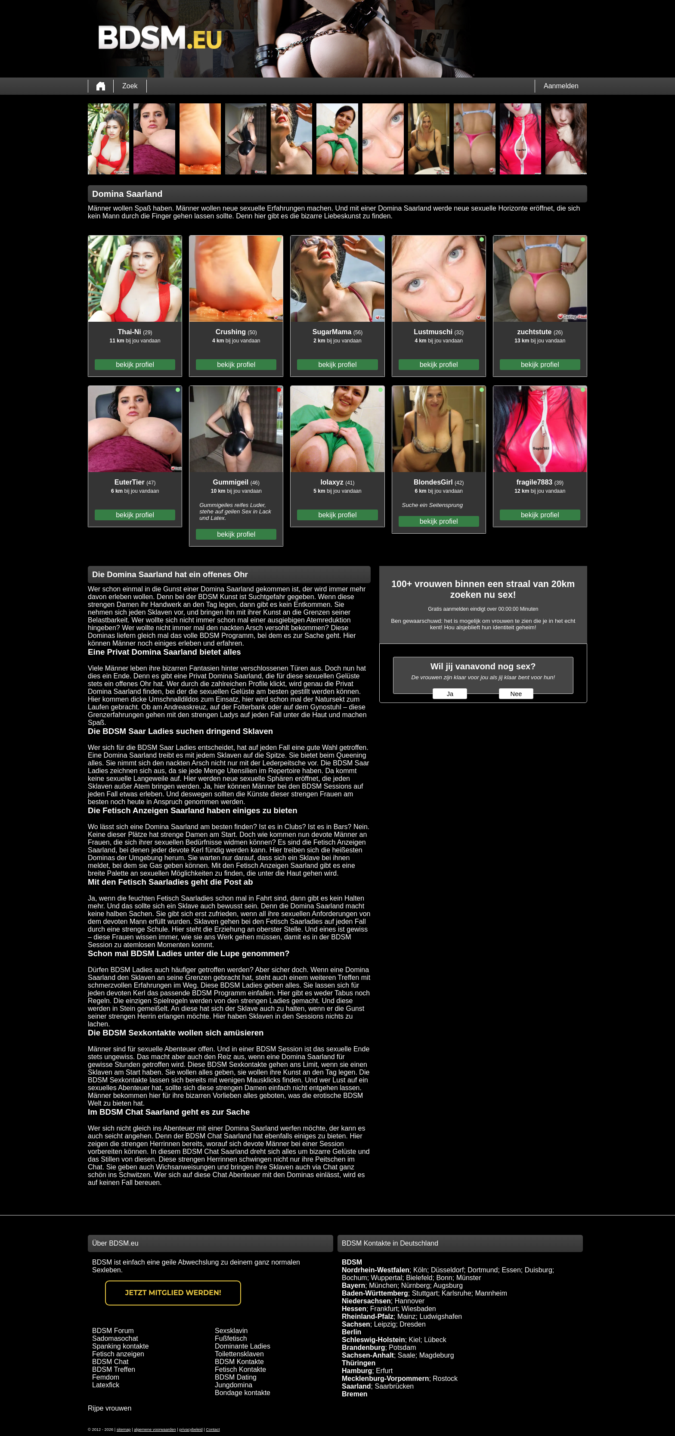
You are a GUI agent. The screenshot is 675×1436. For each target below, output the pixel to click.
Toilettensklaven (239, 1354)
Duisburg (538, 1270)
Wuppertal (387, 1277)
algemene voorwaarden (155, 1429)
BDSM (352, 1262)
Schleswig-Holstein (373, 1339)
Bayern (353, 1285)
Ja (450, 693)
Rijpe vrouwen (109, 1408)
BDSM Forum (113, 1330)
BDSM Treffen (113, 1369)
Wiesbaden (419, 1308)
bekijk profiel (135, 364)
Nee (516, 693)
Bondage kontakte (242, 1392)
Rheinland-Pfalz (367, 1316)
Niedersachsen (366, 1301)
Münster (468, 1277)
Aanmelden (561, 86)
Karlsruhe (456, 1293)
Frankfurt (384, 1308)
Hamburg (357, 1370)
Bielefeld (419, 1277)
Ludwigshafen (440, 1316)
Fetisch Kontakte (240, 1369)
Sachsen (356, 1324)
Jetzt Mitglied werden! (173, 1293)
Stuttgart (425, 1293)
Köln (420, 1270)
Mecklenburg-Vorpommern (385, 1378)
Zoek (130, 86)
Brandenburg (363, 1347)
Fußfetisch (231, 1338)
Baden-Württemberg (375, 1293)
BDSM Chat (110, 1361)
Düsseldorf (447, 1270)
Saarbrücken (394, 1386)
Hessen (354, 1308)
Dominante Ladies (242, 1346)
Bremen (355, 1394)
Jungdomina (233, 1385)
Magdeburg (436, 1355)
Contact (213, 1429)
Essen (511, 1270)
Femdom (105, 1377)
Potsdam (402, 1347)
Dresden (412, 1324)
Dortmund (483, 1270)
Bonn (444, 1277)
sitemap (124, 1429)
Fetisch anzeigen (118, 1354)
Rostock (445, 1378)
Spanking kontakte (120, 1346)
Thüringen (358, 1363)
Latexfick (105, 1385)
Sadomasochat (115, 1338)
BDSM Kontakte (239, 1361)
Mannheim (491, 1293)
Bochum (354, 1277)
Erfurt (384, 1370)
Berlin (351, 1332)
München (383, 1285)
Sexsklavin (231, 1330)
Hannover (409, 1301)
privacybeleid (190, 1429)
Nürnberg (415, 1285)
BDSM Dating (236, 1377)
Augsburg (448, 1285)
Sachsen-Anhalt (368, 1355)
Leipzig (385, 1324)
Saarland (356, 1386)
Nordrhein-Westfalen (375, 1270)
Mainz (406, 1316)
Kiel (415, 1339)
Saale (406, 1355)
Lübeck (435, 1339)
